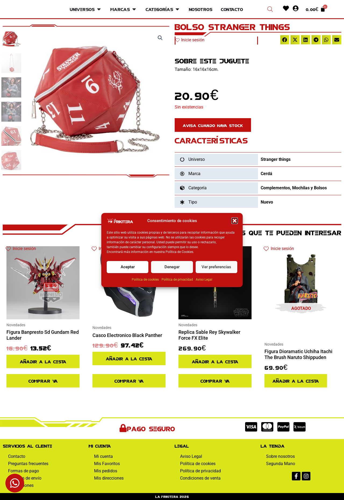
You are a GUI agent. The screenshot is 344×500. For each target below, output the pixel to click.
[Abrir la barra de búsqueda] (270, 9)
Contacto (16, 456)
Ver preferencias (216, 267)
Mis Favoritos (107, 463)
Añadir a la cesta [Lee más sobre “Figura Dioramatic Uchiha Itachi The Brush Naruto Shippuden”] (296, 380)
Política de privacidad (177, 279)
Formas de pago (23, 470)
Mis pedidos (105, 470)
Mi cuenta (103, 456)
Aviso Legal (204, 279)
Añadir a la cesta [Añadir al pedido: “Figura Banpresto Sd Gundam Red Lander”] (43, 361)
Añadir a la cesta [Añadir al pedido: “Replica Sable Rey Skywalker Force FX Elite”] (215, 361)
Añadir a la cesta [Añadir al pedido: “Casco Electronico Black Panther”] (129, 358)
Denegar (172, 267)
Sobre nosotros (280, 456)
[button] (234, 220)
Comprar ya (43, 380)
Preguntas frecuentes (28, 463)
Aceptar (128, 267)
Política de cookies (145, 279)
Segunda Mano (280, 463)
